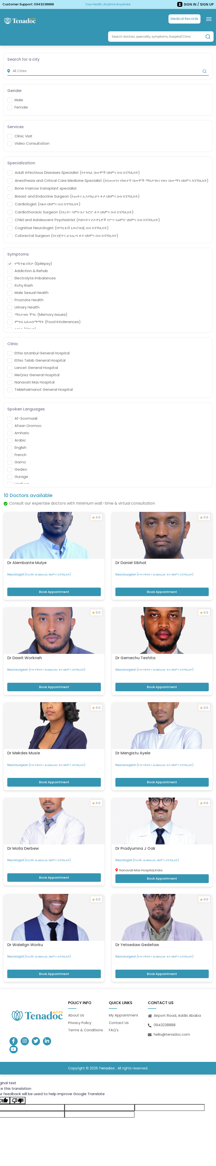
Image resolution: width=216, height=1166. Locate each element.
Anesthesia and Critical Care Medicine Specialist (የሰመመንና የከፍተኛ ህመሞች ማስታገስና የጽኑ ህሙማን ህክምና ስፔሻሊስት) (108, 180)
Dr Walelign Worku (25, 930)
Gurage (17, 476)
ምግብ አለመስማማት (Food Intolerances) (44, 321)
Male (15, 100)
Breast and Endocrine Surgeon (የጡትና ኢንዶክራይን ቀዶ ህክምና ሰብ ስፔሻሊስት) (74, 196)
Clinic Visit (19, 136)
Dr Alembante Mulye (27, 559)
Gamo (16, 462)
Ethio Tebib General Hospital (36, 360)
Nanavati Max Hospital (31, 382)
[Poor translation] (17, 1087)
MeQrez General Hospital (33, 375)
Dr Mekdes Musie (23, 744)
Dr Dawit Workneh (24, 652)
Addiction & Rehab (27, 270)
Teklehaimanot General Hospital (40, 389)
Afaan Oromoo (24, 425)
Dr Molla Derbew (23, 837)
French (16, 454)
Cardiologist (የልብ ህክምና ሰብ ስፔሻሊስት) (44, 204)
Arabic (16, 440)
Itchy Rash (20, 285)
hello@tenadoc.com (172, 1020)
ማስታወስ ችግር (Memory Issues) (37, 314)
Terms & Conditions (86, 1016)
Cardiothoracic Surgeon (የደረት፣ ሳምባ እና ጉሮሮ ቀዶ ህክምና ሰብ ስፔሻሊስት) (71, 212)
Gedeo (17, 469)
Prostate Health (25, 300)
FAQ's (114, 1016)
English (16, 447)
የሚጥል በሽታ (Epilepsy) (29, 263)
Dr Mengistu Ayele (132, 744)
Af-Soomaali (22, 418)
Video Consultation (28, 143)
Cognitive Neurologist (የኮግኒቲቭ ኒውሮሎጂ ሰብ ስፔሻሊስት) (58, 227)
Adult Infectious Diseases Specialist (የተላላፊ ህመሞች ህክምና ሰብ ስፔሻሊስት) (74, 172)
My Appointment (124, 1001)
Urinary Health (23, 307)
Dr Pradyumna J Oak (135, 837)
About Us (76, 1001)
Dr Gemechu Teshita (135, 652)
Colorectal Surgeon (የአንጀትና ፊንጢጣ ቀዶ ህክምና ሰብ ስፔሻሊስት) (63, 235)
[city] (108, 70)
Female (17, 107)
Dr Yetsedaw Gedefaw (137, 930)
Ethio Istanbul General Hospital (38, 353)
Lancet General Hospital (32, 367)
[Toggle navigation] (208, 19)
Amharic (18, 433)
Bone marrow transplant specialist (42, 188)
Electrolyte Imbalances (31, 278)
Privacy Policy (80, 1008)
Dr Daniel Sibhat (130, 559)
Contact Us (119, 1008)
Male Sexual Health (27, 292)
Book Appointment (54, 589)
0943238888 (44, 4)
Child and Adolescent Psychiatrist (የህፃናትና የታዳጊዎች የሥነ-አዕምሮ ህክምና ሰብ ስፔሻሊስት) (84, 219)
